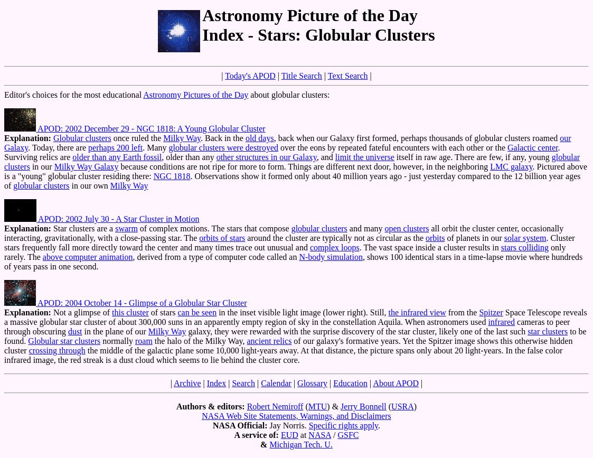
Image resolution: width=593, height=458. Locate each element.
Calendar (276, 383)
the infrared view (417, 312)
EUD (289, 435)
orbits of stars (222, 237)
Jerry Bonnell (364, 406)
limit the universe (364, 157)
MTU (317, 406)
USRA (402, 406)
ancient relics (269, 341)
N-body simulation (330, 257)
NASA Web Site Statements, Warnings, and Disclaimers (296, 416)
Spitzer (491, 312)
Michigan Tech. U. (300, 444)
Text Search (348, 75)
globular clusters (41, 185)
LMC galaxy (511, 166)
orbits (435, 237)
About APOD (396, 383)
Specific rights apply (343, 425)
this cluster (130, 312)
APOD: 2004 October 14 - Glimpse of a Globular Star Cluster (125, 302)
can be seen (197, 312)
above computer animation (88, 257)
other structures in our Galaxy (267, 157)
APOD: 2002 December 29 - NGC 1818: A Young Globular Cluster (135, 128)
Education (350, 383)
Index (216, 383)
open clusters (406, 228)
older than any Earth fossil (117, 157)
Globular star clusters (64, 341)
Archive (187, 383)
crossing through (57, 350)
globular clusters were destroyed (223, 147)
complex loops (335, 247)
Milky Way (182, 138)
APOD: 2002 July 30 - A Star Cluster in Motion (101, 218)
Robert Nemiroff (275, 406)
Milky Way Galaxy (86, 166)
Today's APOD (250, 75)
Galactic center (532, 147)
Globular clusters (82, 138)
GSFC (348, 435)
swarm (126, 228)
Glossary (312, 383)
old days (260, 138)
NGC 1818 (172, 176)
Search (243, 383)
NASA (319, 435)
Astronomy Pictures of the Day (195, 94)
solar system (525, 237)
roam (144, 341)
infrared (501, 321)
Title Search (301, 75)
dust (75, 331)
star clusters (548, 331)
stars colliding (525, 247)
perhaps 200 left (115, 147)
